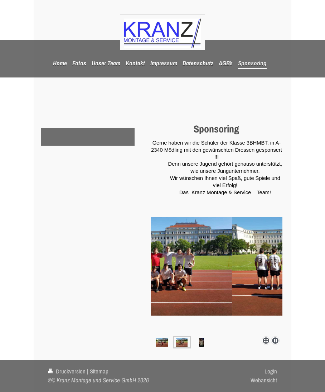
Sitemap (99, 371)
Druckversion (67, 371)
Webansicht (264, 380)
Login (271, 371)
